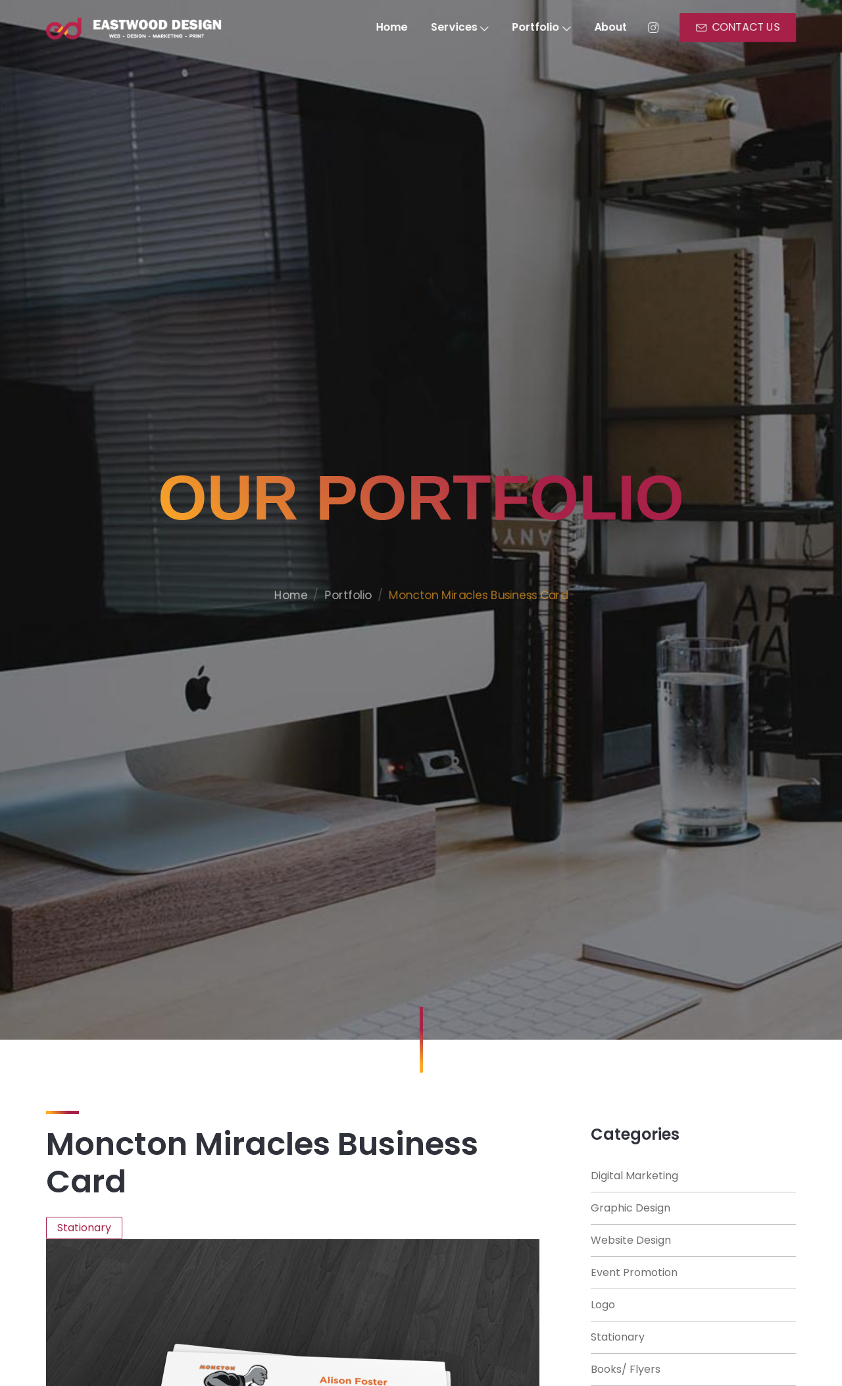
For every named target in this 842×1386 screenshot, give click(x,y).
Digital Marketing (634, 1175)
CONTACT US (748, 28)
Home (390, 28)
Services (461, 28)
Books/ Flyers (625, 1369)
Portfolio (545, 28)
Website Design (631, 1240)
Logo (603, 1304)
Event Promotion (634, 1272)
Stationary (618, 1337)
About (616, 28)
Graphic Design (630, 1207)
